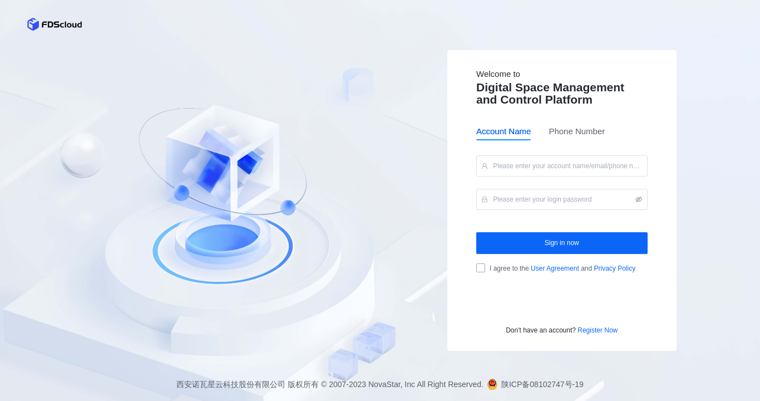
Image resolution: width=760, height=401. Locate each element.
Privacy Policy (613, 268)
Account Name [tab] (503, 131)
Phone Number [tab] (577, 131)
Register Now (598, 330)
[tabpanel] (562, 237)
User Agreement (555, 268)
